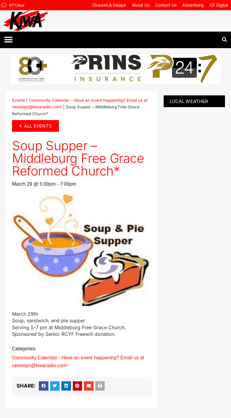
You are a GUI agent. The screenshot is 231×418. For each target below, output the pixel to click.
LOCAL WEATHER (189, 101)
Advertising (193, 5)
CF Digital (219, 5)
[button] (8, 40)
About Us (140, 5)
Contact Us (165, 5)
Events (18, 100)
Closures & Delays (109, 5)
